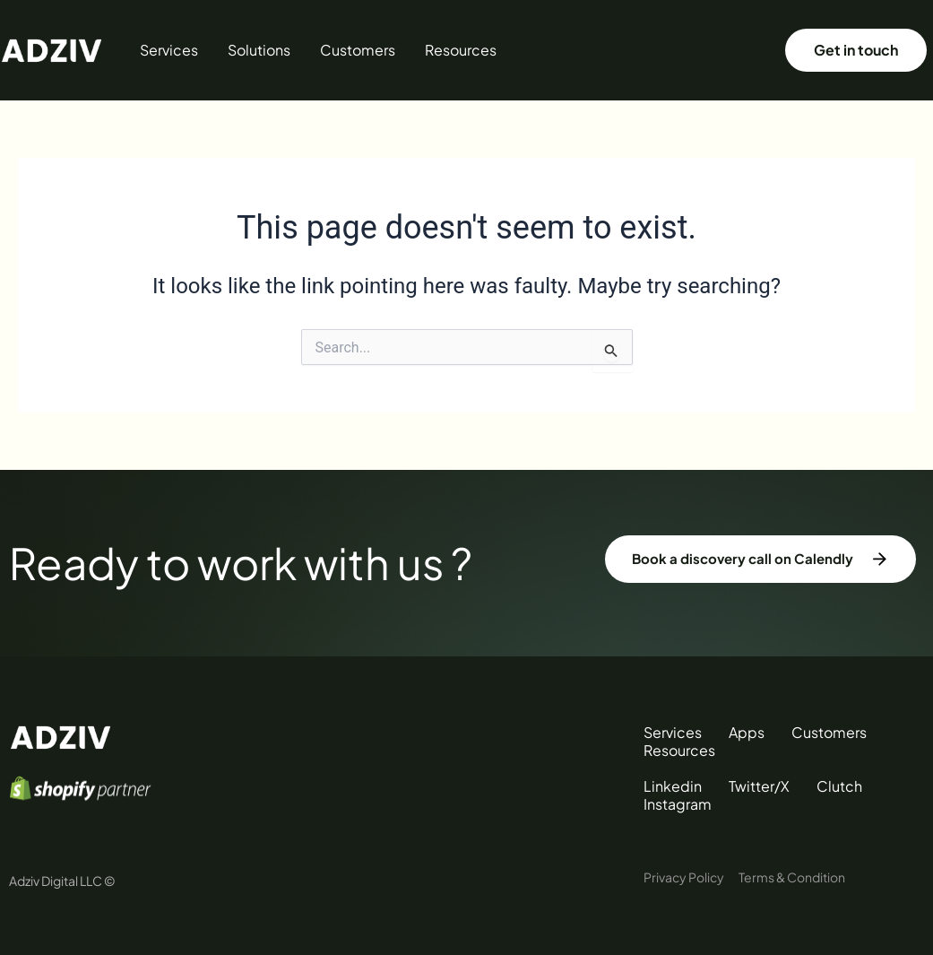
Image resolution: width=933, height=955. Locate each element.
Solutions (259, 50)
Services (169, 50)
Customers (357, 50)
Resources (461, 50)
